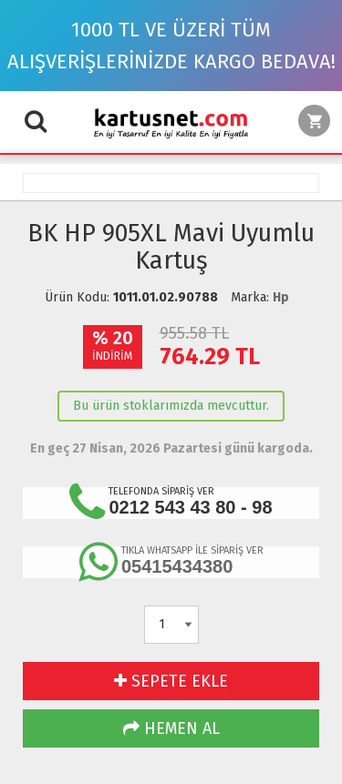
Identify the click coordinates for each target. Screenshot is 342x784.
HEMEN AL (171, 728)
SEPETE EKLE (171, 681)
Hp (281, 297)
